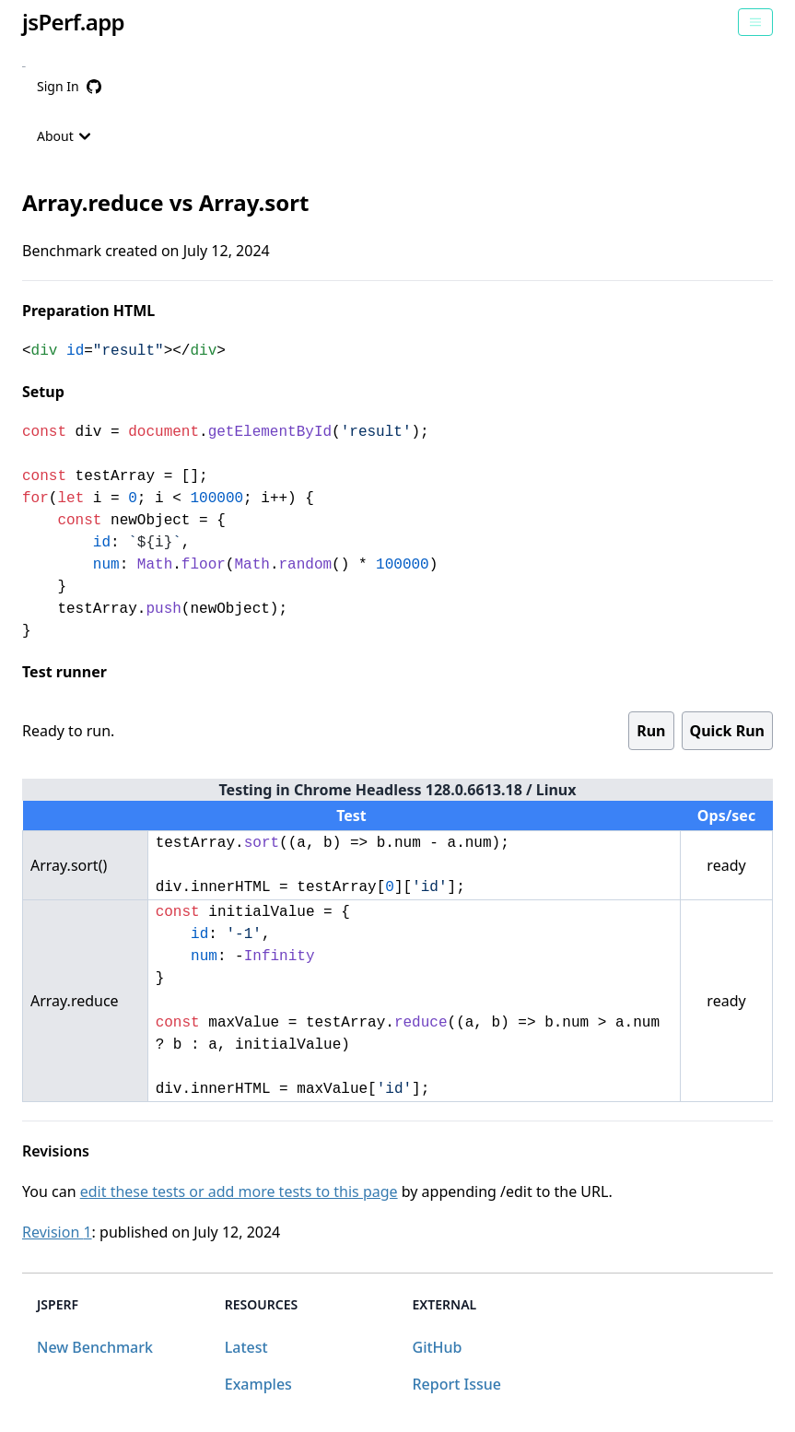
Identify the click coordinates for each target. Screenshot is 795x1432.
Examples (258, 1384)
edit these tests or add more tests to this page (239, 1191)
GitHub (437, 1347)
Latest (246, 1347)
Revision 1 (57, 1232)
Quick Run (727, 731)
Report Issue (457, 1384)
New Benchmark (95, 1347)
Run (651, 731)
